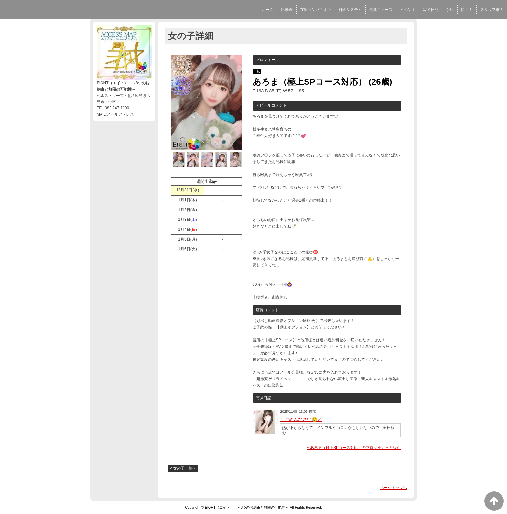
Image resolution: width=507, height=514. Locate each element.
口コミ (467, 9)
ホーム (268, 9)
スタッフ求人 (491, 9)
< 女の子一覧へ (183, 468)
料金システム (350, 9)
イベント (407, 9)
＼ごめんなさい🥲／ (301, 419)
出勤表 (287, 9)
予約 (450, 9)
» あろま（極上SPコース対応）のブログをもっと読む (354, 447)
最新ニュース (381, 9)
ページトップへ (393, 488)
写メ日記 (430, 9)
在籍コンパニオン (315, 9)
